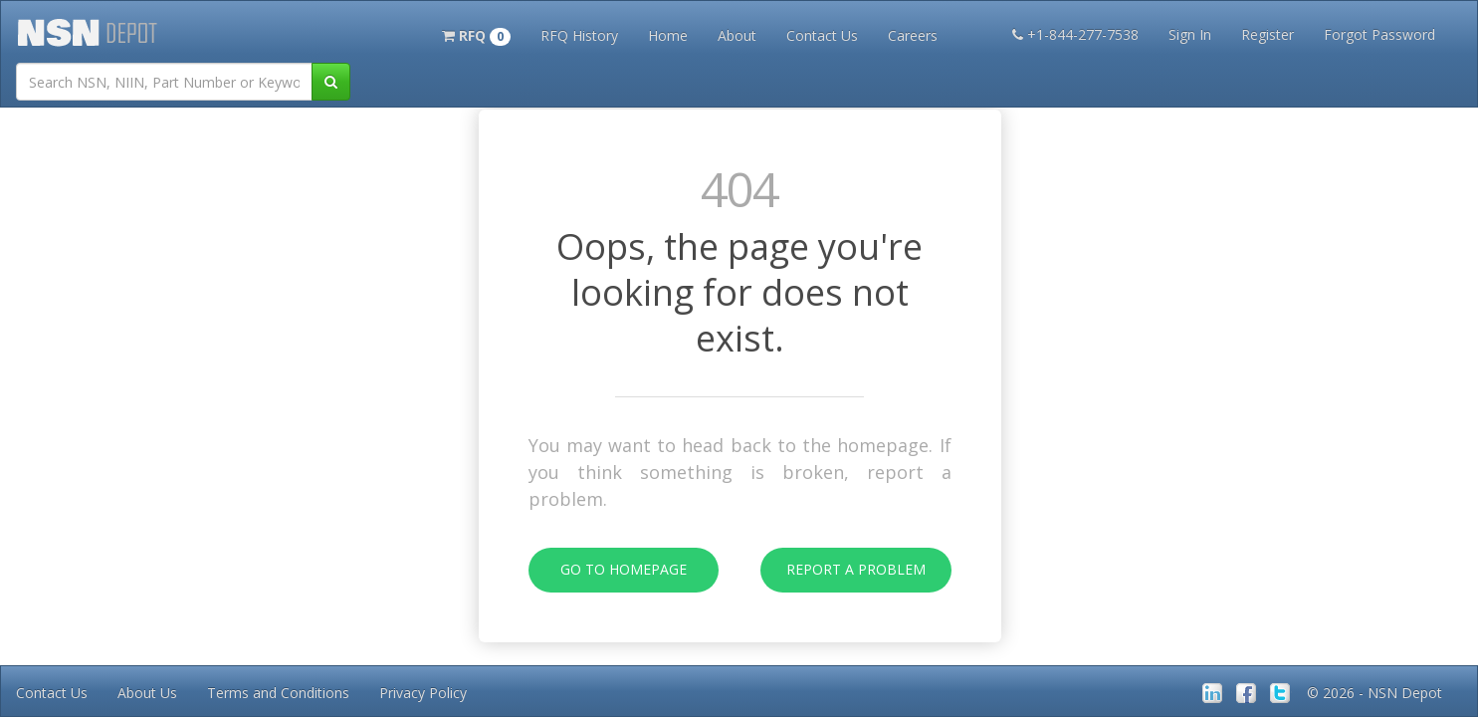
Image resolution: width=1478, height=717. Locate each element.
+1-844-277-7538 (1075, 34)
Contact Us (822, 35)
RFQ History (579, 35)
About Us (147, 692)
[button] (476, 34)
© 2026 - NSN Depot (1374, 692)
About (737, 35)
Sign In (1189, 34)
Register (1267, 34)
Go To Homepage (607, 570)
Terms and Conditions (278, 692)
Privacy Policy (423, 692)
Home (668, 35)
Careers (913, 35)
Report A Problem (843, 570)
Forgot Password (1379, 34)
